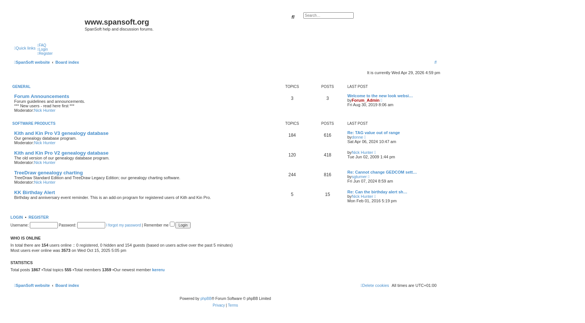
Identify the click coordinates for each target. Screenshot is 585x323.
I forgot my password (123, 225)
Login (16, 217)
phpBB (206, 299)
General (21, 87)
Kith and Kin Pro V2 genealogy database (61, 153)
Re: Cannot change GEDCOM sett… (382, 172)
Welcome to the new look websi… (380, 96)
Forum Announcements (41, 96)
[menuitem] (41, 45)
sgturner (359, 176)
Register (39, 217)
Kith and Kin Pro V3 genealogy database (61, 133)
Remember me (159, 225)
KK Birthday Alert (34, 192)
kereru (158, 269)
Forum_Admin (366, 100)
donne (357, 137)
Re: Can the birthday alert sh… (377, 192)
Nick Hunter (44, 110)
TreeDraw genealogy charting (48, 172)
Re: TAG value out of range (373, 132)
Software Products (34, 123)
